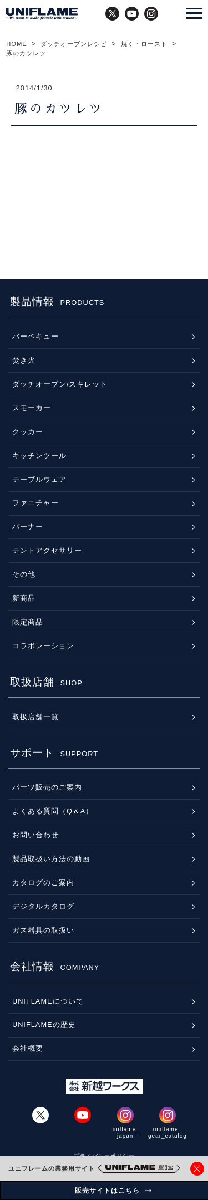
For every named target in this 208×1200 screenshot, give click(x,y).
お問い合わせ (35, 835)
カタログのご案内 (43, 882)
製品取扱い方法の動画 (51, 859)
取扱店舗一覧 (35, 717)
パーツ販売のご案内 (47, 787)
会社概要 (27, 1048)
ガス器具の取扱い (43, 930)
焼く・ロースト (144, 43)
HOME (16, 43)
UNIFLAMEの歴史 (44, 1024)
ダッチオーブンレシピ (73, 43)
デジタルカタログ (43, 906)
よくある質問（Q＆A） (53, 811)
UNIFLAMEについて (48, 1001)
